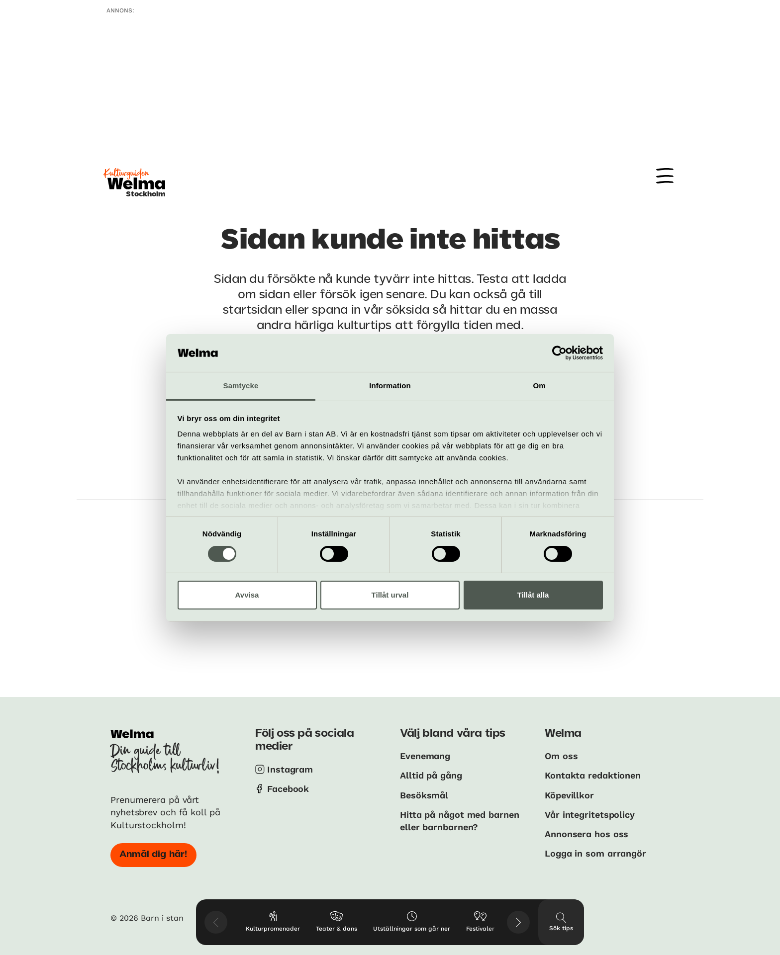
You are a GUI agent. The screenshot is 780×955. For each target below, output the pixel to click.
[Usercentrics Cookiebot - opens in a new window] (559, 353)
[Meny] (665, 175)
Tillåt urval (390, 595)
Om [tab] (539, 385)
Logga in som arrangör (595, 853)
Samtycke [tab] (241, 385)
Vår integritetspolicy (590, 814)
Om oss (561, 756)
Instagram (290, 769)
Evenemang (425, 756)
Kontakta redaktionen (593, 775)
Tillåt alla (533, 595)
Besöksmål (424, 795)
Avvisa (247, 595)
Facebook (288, 788)
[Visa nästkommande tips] (518, 922)
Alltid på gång (431, 775)
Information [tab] (390, 385)
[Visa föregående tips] (215, 922)
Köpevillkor (569, 795)
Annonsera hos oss (586, 834)
